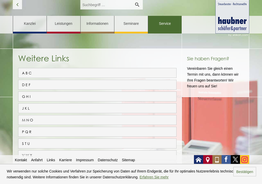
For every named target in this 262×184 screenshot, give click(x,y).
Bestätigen (244, 172)
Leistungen (63, 23)
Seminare (131, 23)
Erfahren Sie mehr (154, 177)
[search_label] (106, 4)
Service (165, 23)
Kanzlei (30, 23)
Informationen (97, 23)
